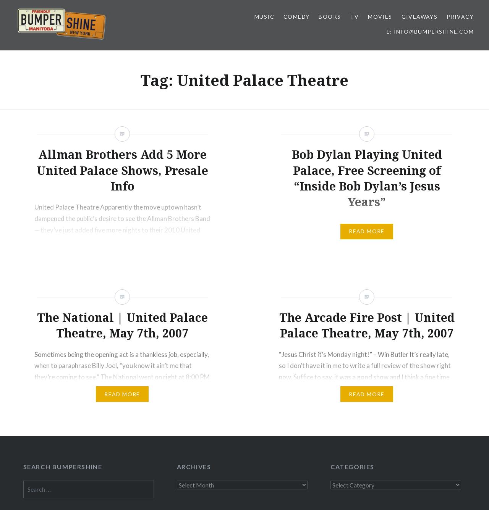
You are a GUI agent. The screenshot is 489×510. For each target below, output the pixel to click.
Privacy (460, 16)
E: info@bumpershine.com (430, 31)
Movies (380, 16)
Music (264, 16)
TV (354, 16)
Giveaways (420, 16)
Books (330, 16)
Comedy (296, 16)
